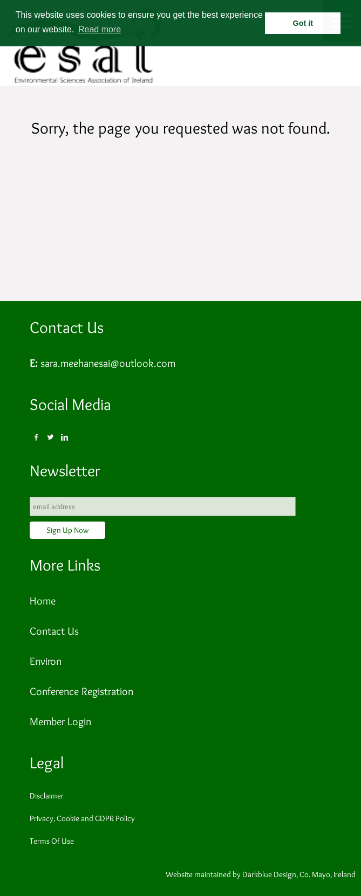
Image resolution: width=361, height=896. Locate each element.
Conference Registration (81, 691)
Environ (46, 661)
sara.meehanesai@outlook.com (107, 363)
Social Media (70, 404)
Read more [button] (99, 29)
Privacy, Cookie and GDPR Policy (82, 818)
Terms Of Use (52, 841)
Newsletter (65, 471)
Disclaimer (47, 796)
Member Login (60, 721)
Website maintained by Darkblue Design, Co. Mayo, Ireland (261, 874)
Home (43, 600)
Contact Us (67, 327)
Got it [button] (303, 23)
